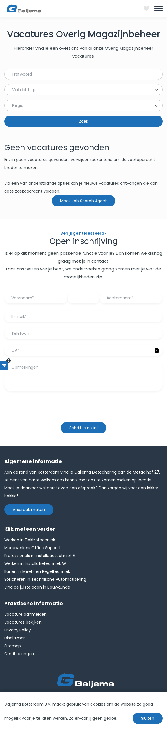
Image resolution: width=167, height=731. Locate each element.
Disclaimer (14, 638)
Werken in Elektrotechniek (29, 540)
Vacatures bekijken (23, 622)
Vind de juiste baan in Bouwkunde (37, 587)
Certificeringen (19, 654)
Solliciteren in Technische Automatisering (45, 579)
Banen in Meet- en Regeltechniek (37, 571)
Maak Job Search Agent (83, 201)
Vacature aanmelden (25, 614)
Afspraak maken (29, 509)
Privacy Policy (17, 630)
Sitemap (12, 646)
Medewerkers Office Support (32, 548)
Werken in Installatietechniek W (35, 563)
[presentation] (84, 409)
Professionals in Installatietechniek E (39, 555)
